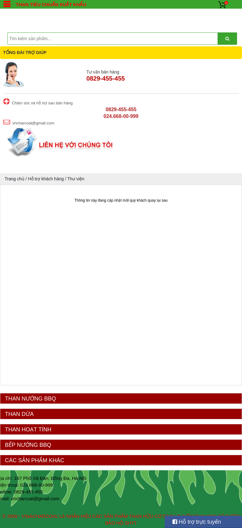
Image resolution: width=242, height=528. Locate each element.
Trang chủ (14, 178)
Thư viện (75, 178)
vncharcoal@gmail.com (35, 498)
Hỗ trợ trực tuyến (196, 522)
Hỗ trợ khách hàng (46, 178)
